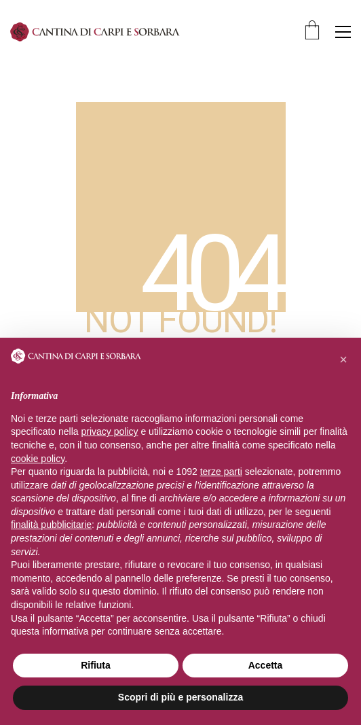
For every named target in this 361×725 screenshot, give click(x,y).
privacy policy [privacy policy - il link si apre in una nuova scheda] (109, 431)
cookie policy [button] (37, 458)
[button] (343, 31)
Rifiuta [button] (96, 665)
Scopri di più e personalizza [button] (180, 697)
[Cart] (312, 31)
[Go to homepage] (95, 31)
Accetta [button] (265, 665)
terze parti (221, 471)
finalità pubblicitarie (51, 524)
